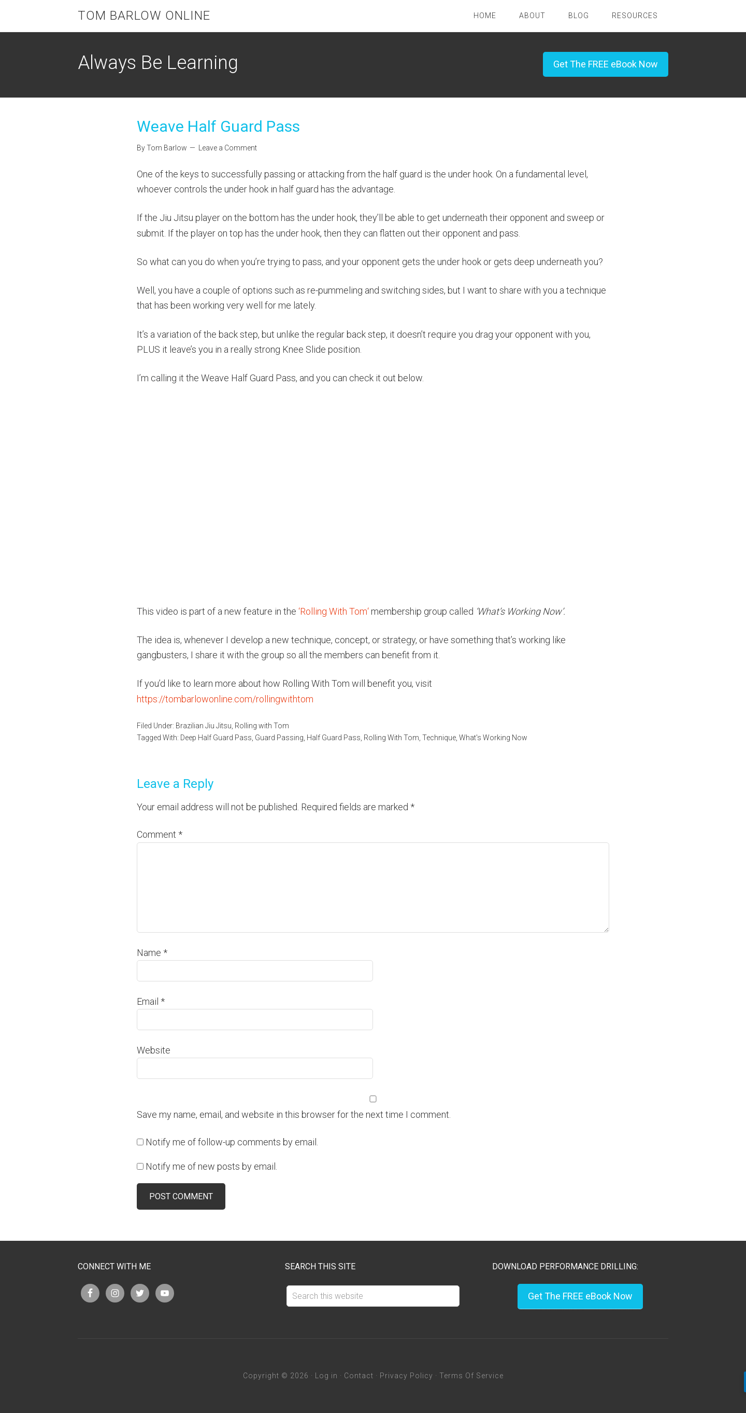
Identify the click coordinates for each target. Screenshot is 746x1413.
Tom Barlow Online (144, 15)
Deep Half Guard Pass (216, 737)
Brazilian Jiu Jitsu (204, 726)
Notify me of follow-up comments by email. (232, 1142)
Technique (439, 737)
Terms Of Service (471, 1376)
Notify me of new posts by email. (211, 1166)
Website (153, 1050)
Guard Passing (279, 737)
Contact (359, 1376)
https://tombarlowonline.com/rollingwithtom (225, 699)
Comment (159, 834)
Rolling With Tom (333, 611)
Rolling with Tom (262, 726)
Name (152, 952)
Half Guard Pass (334, 737)
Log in (326, 1376)
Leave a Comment (227, 148)
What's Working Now (493, 737)
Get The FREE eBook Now (605, 64)
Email (151, 1001)
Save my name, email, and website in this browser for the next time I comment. (294, 1114)
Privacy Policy (406, 1376)
